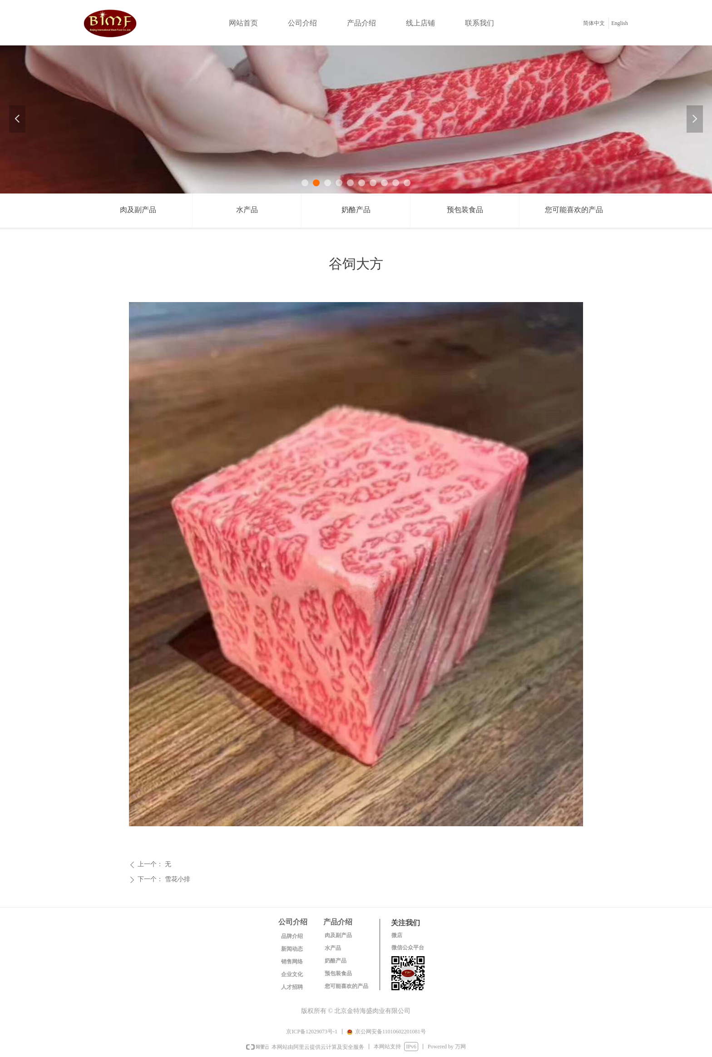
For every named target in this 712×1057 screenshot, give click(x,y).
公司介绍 (302, 23)
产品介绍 (361, 23)
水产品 (247, 209)
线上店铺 (420, 23)
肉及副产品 (138, 209)
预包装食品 (465, 209)
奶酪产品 (356, 209)
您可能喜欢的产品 (574, 209)
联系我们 (479, 23)
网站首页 (243, 23)
